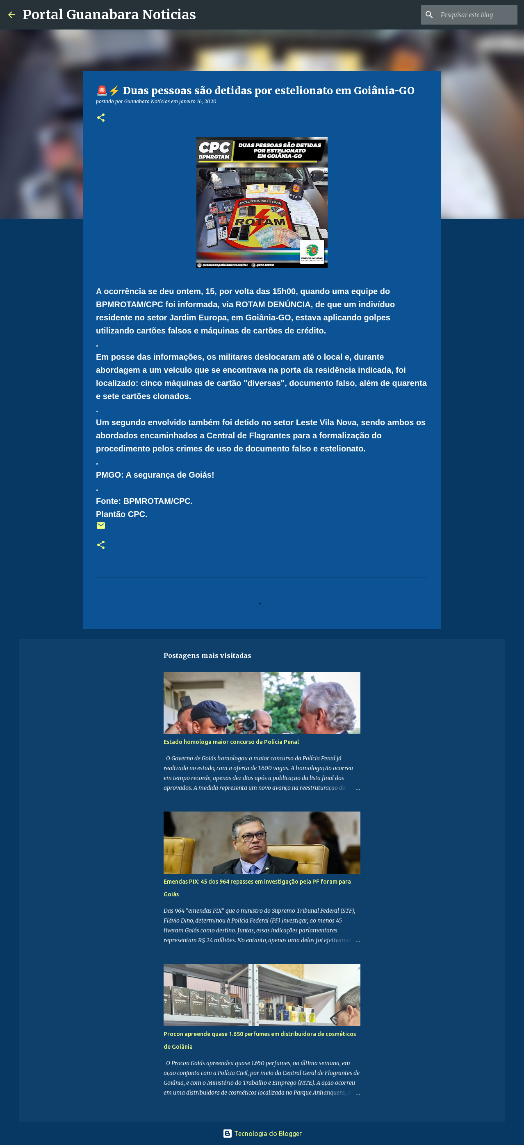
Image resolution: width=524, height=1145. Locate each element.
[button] (101, 118)
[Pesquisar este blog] (474, 15)
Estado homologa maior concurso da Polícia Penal (231, 742)
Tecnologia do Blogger (262, 1133)
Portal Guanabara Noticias (109, 15)
